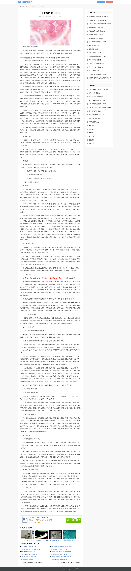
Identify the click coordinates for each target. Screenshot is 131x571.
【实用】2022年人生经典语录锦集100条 (100, 107)
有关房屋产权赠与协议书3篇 (97, 114)
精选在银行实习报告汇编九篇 (59, 554)
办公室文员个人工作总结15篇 (97, 31)
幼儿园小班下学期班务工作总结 (97, 74)
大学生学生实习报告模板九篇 (59, 559)
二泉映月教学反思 (94, 122)
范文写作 (33, 6)
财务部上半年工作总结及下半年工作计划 (100, 78)
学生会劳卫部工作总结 (95, 52)
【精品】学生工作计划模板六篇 (97, 20)
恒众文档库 (63, 569)
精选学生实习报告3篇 (27, 559)
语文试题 (91, 129)
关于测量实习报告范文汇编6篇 (97, 42)
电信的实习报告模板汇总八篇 (59, 549)
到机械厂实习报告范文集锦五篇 (72, 562)
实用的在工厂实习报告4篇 (96, 38)
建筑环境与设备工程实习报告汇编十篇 (61, 546)
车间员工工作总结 (94, 45)
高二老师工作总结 (94, 70)
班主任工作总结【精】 (95, 60)
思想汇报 (91, 140)
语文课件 (91, 136)
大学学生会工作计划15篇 (96, 67)
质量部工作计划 (93, 49)
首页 (27, 6)
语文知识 (91, 132)
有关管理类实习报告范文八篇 (97, 100)
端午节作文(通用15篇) (95, 93)
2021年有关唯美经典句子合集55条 (98, 89)
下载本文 (60, 16)
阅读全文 (55, 16)
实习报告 (41, 6)
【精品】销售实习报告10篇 (28, 556)
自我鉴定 (91, 143)
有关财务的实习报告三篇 (28, 551)
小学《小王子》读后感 (95, 111)
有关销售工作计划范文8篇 (96, 27)
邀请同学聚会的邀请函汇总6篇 (97, 56)
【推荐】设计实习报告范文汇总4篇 (31, 549)
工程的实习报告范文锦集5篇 (29, 554)
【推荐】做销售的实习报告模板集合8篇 (100, 24)
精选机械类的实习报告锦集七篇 (34, 562)
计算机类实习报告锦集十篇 (28, 546)
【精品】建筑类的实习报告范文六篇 (61, 551)
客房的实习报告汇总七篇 (96, 34)
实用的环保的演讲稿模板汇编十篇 (98, 16)
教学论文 (91, 125)
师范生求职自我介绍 (94, 118)
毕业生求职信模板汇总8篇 (96, 96)
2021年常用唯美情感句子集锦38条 (98, 104)
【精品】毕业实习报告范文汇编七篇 (61, 556)
